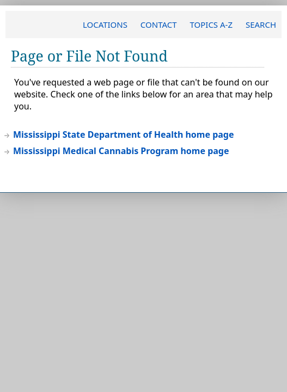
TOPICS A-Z (211, 24)
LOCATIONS (105, 24)
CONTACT (159, 24)
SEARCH (261, 24)
